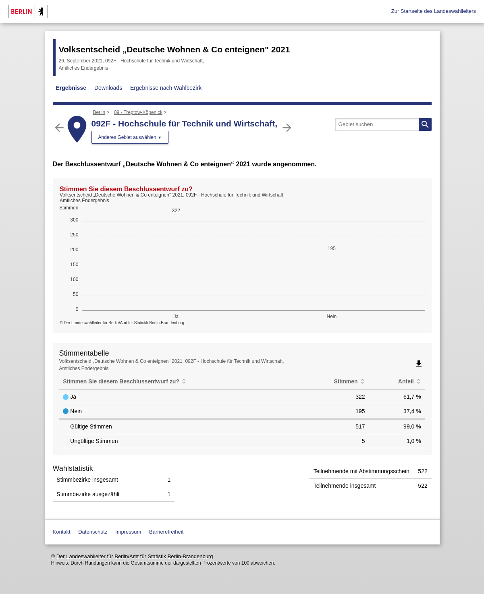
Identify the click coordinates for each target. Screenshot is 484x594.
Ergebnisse (71, 88)
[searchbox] (383, 124)
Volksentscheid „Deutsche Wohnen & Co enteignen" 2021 (174, 49)
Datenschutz (92, 532)
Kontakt (62, 532)
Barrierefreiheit (166, 532)
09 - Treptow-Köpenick (138, 112)
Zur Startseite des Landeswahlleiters (433, 11)
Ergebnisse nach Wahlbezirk (165, 88)
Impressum (128, 532)
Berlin (99, 112)
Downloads (108, 88)
